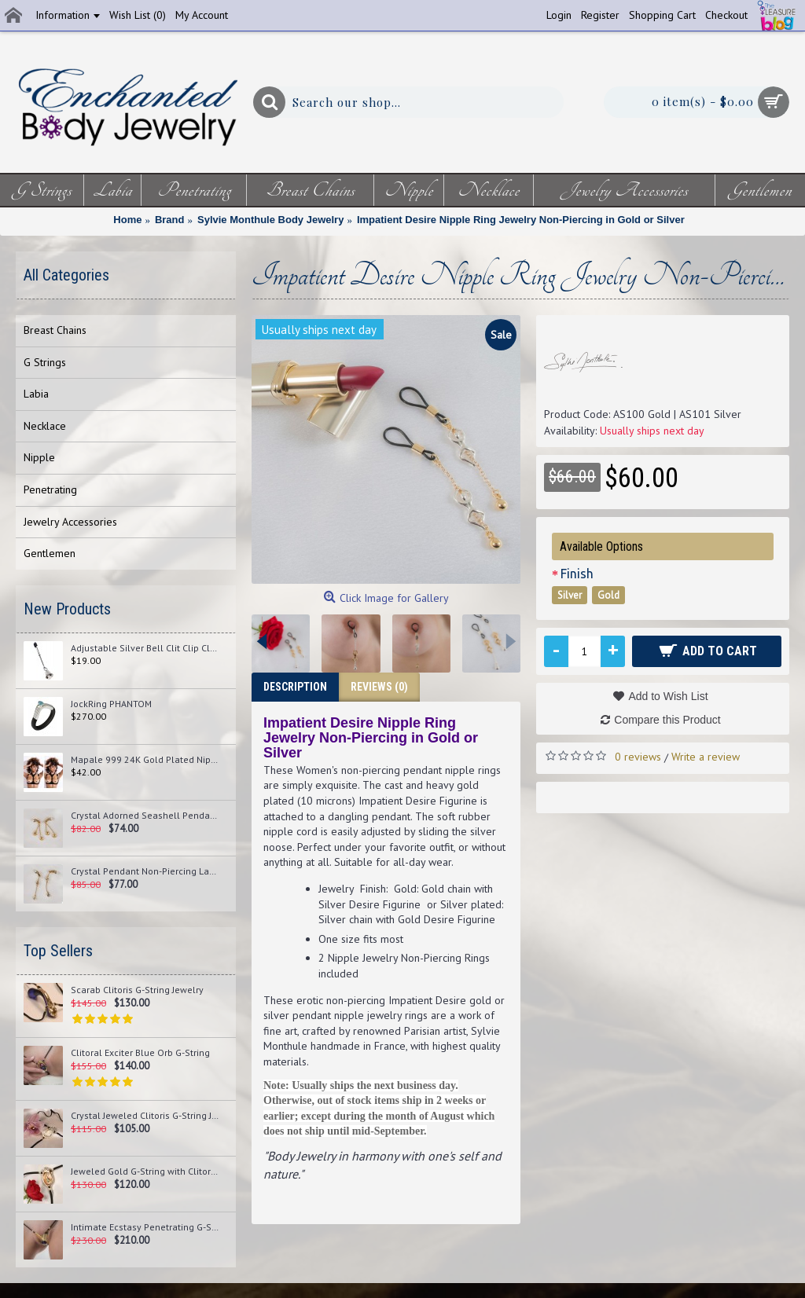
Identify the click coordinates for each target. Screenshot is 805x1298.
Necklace (45, 426)
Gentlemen (49, 553)
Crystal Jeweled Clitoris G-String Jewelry (145, 1115)
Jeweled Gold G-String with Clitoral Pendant (145, 1171)
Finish (577, 573)
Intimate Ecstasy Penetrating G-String (145, 1227)
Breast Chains (55, 330)
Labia (36, 394)
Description (295, 686)
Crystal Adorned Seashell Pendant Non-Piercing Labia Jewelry (145, 815)
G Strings (45, 362)
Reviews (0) (379, 686)
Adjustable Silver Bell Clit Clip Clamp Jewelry (145, 648)
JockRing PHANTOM (111, 704)
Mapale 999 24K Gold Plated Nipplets (145, 759)
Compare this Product (667, 719)
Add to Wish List (668, 696)
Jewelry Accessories (70, 522)
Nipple (39, 457)
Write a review (705, 757)
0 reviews (638, 757)
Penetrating (50, 489)
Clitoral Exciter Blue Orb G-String (140, 1052)
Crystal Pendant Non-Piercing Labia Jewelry (145, 871)
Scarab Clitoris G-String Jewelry (137, 990)
